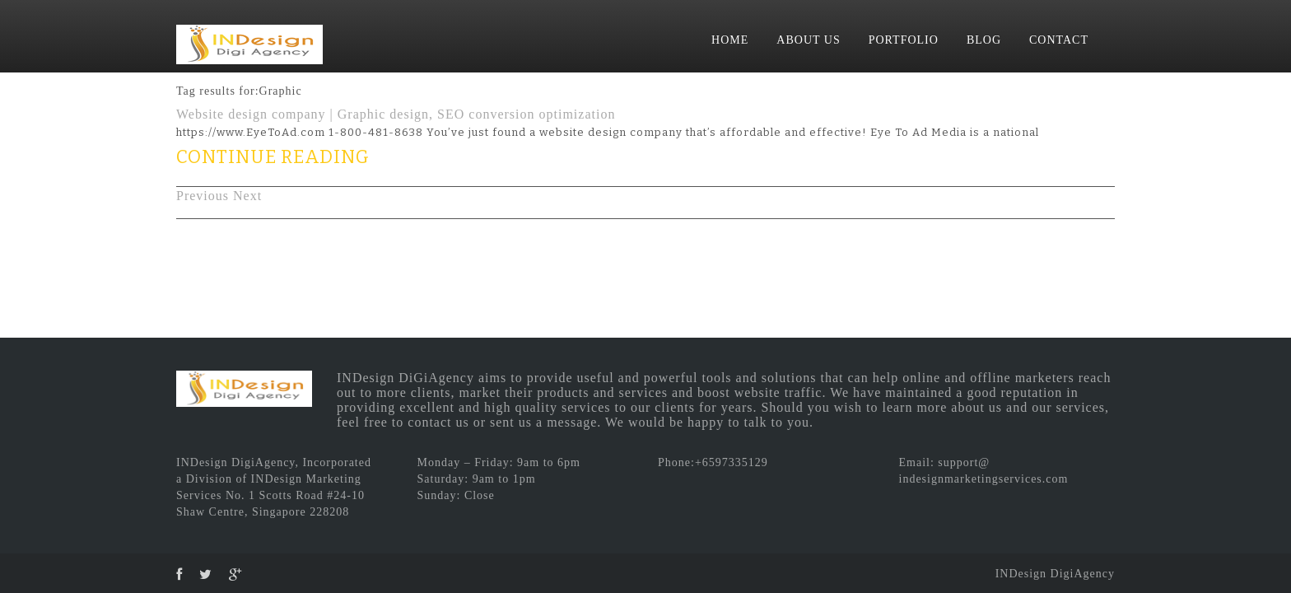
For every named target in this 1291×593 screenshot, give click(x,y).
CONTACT (1058, 40)
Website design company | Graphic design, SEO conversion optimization (395, 114)
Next (247, 196)
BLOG (984, 40)
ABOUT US (808, 40)
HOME (729, 40)
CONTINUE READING (273, 157)
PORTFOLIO (904, 40)
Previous (202, 196)
